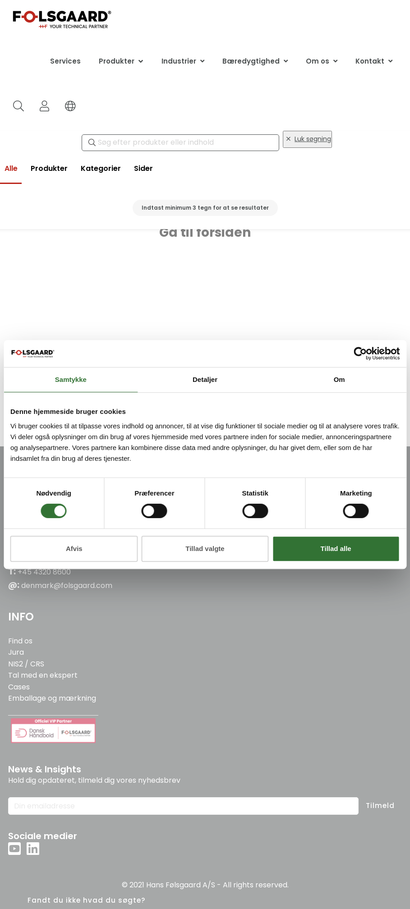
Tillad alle (336, 548)
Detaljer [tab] (205, 379)
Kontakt (369, 61)
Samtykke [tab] (71, 379)
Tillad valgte (204, 548)
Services (65, 61)
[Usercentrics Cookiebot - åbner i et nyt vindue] (360, 353)
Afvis (74, 548)
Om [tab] (339, 379)
